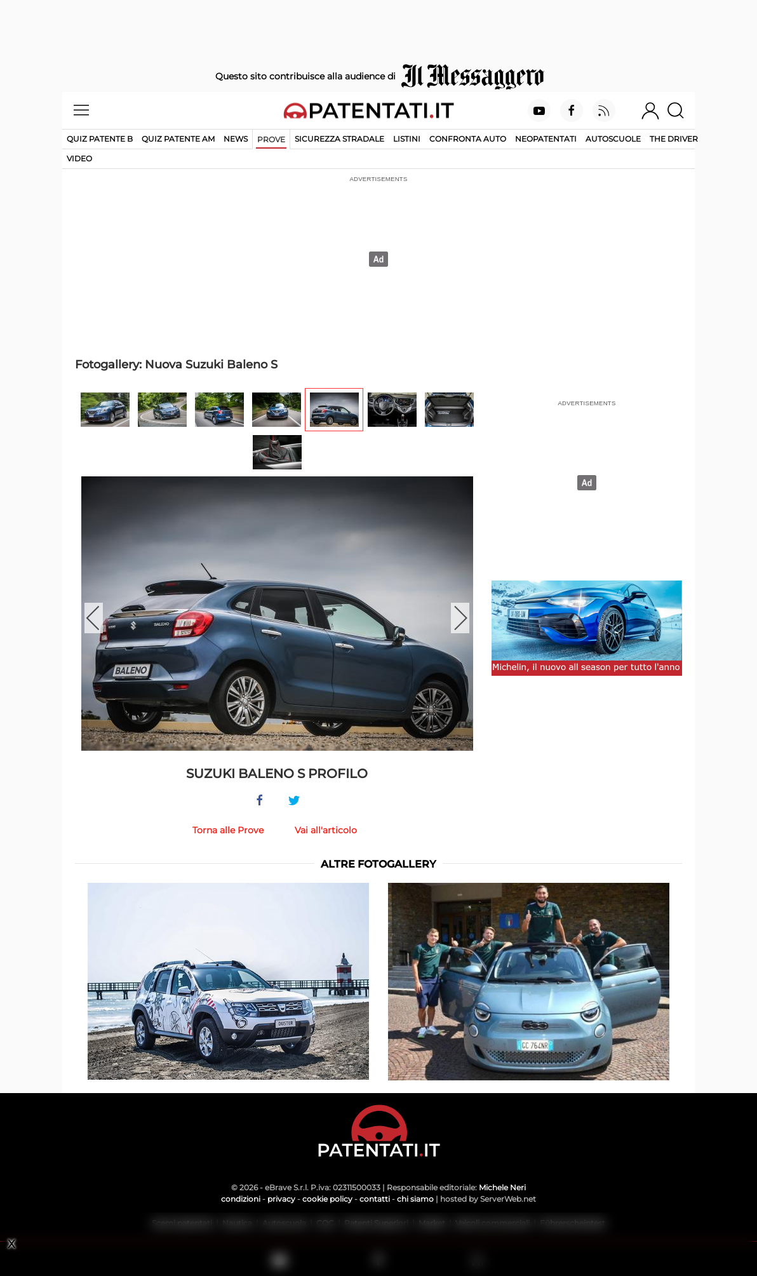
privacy (281, 1199)
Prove (271, 139)
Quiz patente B (100, 139)
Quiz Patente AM (178, 139)
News (236, 139)
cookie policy (327, 1199)
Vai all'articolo (326, 830)
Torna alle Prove (228, 830)
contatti (374, 1199)
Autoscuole (613, 139)
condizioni (240, 1199)
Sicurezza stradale (339, 139)
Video (79, 158)
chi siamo (415, 1199)
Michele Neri (502, 1187)
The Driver (674, 139)
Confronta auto (467, 139)
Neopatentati (546, 139)
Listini (406, 139)
